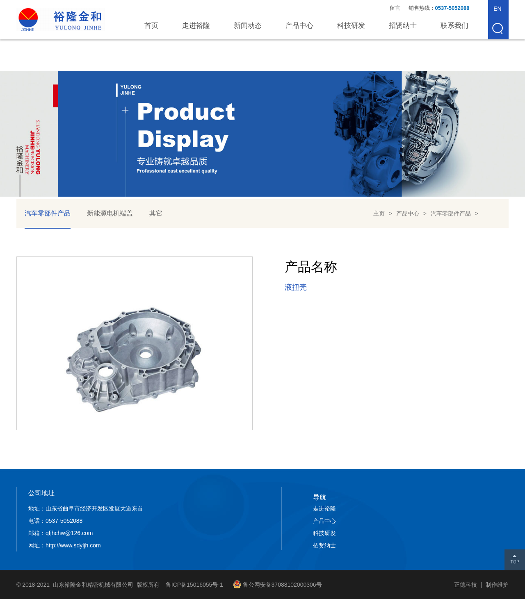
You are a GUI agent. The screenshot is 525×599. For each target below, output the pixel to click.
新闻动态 (248, 25)
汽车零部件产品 (48, 213)
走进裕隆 (196, 25)
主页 (379, 213)
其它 (155, 213)
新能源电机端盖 (110, 213)
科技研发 (351, 25)
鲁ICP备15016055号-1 (194, 584)
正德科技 (465, 584)
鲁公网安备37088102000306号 (282, 584)
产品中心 (299, 25)
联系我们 (454, 25)
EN (497, 8)
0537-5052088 (453, 8)
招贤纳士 (403, 25)
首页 (151, 25)
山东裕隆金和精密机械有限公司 (60, 19)
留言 (395, 8)
